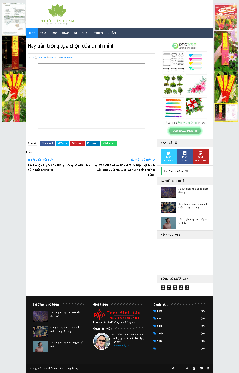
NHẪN (112, 33)
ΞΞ (33, 33)
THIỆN (98, 33)
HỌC (54, 33)
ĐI (75, 33)
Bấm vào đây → (120, 345)
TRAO (65, 33)
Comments (67, 57)
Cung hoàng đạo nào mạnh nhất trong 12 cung (192, 205)
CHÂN (85, 33)
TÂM (43, 33)
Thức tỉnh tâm (176, 171)
